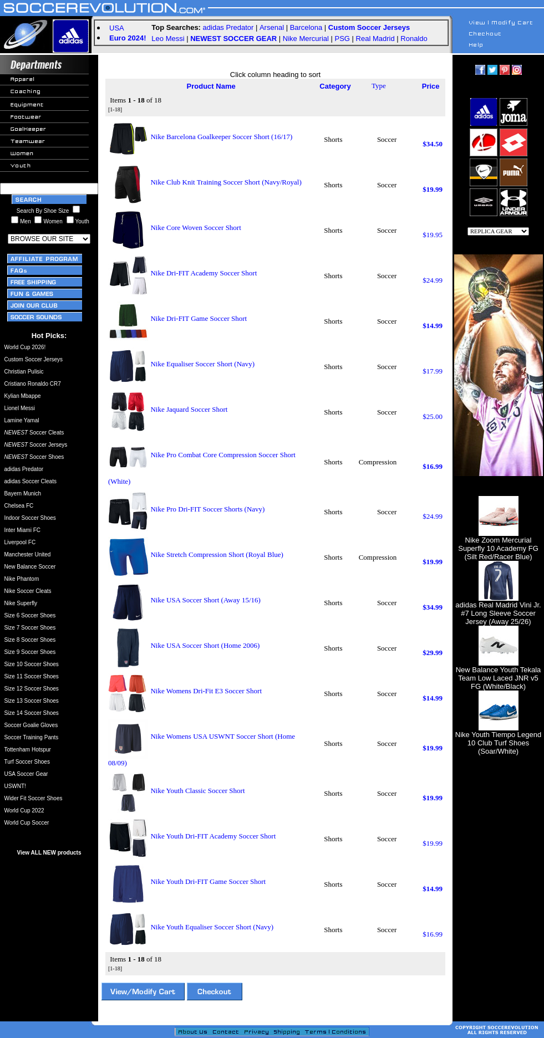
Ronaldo (413, 38)
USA (116, 28)
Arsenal (272, 27)
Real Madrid (375, 38)
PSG (342, 38)
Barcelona (306, 27)
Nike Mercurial (306, 38)
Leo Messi (167, 38)
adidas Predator (228, 27)
